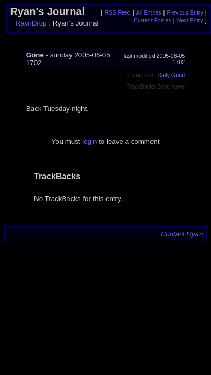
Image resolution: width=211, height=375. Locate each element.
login (89, 141)
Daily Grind (171, 75)
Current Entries (152, 20)
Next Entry (190, 20)
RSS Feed (118, 12)
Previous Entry (185, 12)
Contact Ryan (182, 234)
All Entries (148, 12)
